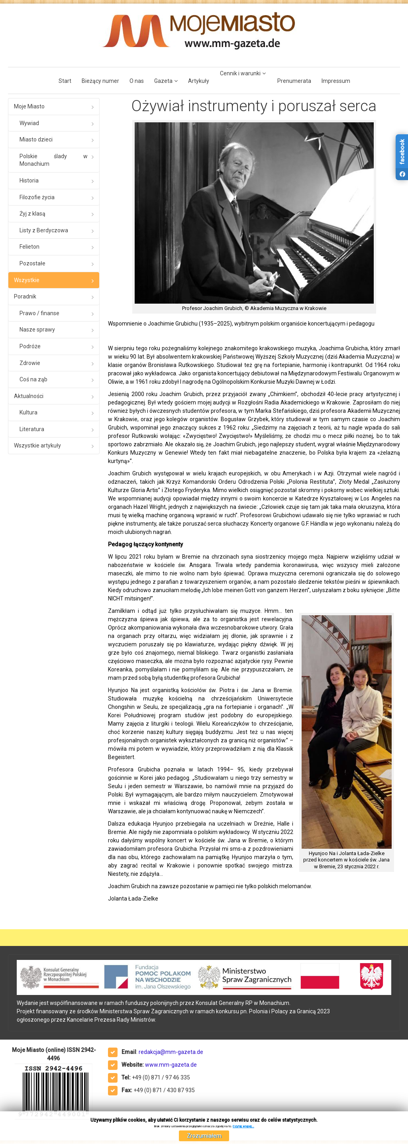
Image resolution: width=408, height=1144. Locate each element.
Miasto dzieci (36, 139)
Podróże (30, 346)
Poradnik (25, 296)
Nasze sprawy (37, 329)
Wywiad (29, 123)
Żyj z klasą (32, 213)
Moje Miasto (29, 106)
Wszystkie (26, 280)
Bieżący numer (100, 81)
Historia (29, 180)
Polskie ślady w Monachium (54, 160)
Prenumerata (294, 81)
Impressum (336, 81)
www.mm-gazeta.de (171, 1065)
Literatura (32, 429)
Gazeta (163, 81)
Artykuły (198, 81)
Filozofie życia (37, 197)
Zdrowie (30, 363)
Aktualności (28, 396)
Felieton (29, 246)
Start (65, 81)
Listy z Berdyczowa (44, 230)
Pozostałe (32, 263)
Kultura (28, 412)
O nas (136, 81)
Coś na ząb (33, 379)
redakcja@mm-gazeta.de (171, 1052)
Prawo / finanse (39, 313)
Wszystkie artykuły (37, 445)
